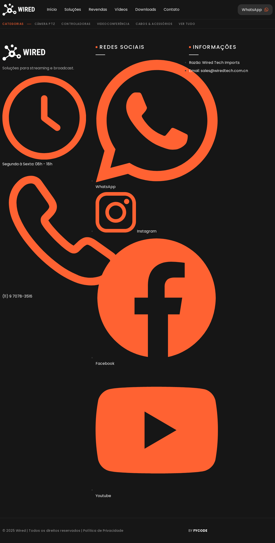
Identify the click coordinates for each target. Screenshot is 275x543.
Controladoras (76, 24)
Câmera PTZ (45, 24)
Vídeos (121, 9)
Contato (171, 9)
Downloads (145, 9)
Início (52, 9)
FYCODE (200, 530)
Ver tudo (187, 24)
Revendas (98, 9)
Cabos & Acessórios (154, 24)
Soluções (73, 9)
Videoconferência (113, 24)
